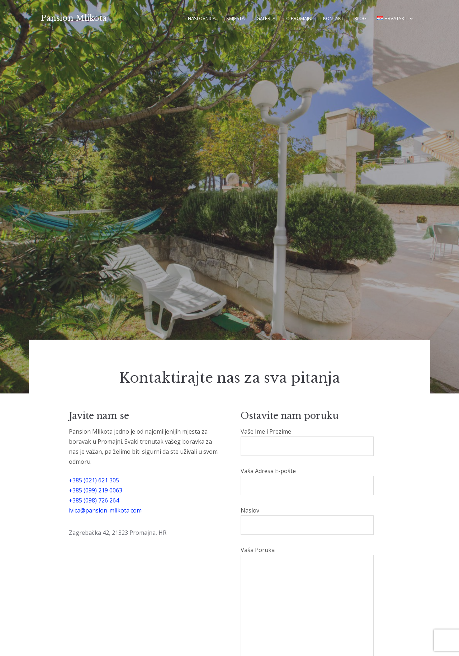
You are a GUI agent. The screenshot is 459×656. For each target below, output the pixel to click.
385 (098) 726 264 (95, 500)
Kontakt (333, 18)
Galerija (265, 18)
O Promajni (299, 18)
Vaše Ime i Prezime (307, 442)
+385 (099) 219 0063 (95, 490)
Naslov (307, 520)
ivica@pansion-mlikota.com (105, 510)
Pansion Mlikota (74, 18)
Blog (360, 18)
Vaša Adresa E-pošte (307, 481)
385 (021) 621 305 (95, 480)
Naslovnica (202, 18)
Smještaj (236, 18)
